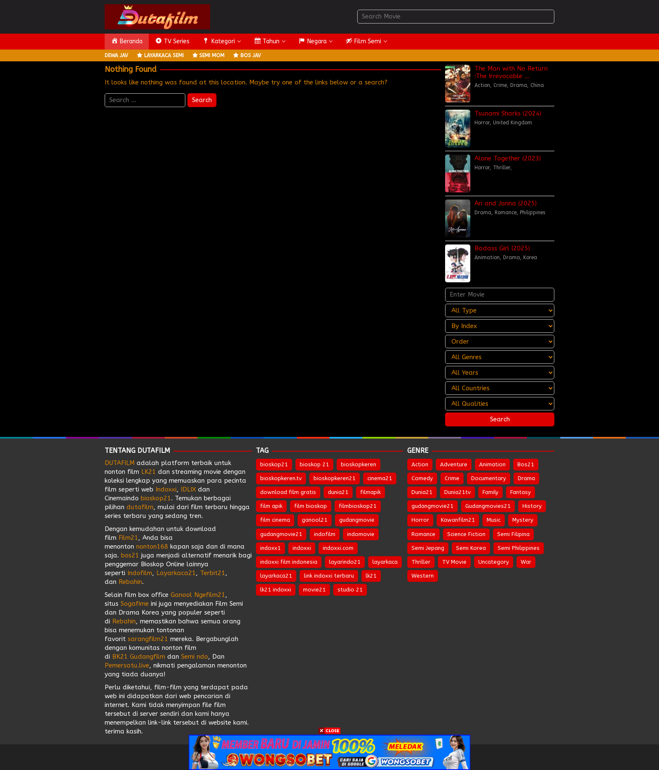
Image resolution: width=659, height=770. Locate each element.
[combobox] (455, 17)
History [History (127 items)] (532, 506)
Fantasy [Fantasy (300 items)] (520, 492)
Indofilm (139, 573)
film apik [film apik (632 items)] (271, 506)
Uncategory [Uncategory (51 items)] (493, 562)
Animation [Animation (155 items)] (492, 464)
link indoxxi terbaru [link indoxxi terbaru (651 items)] (329, 576)
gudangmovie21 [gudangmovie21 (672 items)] (281, 534)
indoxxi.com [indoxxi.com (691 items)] (338, 548)
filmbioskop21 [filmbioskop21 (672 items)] (358, 506)
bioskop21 (156, 498)
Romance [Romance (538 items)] (423, 534)
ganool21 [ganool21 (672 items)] (314, 520)
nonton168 (152, 546)
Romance (506, 212)
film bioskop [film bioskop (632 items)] (310, 506)
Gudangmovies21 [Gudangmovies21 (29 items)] (488, 506)
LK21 (148, 472)
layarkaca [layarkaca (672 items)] (385, 562)
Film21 (128, 537)
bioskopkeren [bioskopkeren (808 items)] (358, 464)
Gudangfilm (147, 656)
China (537, 85)
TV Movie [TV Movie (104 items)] (454, 562)
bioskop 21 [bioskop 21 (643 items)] (314, 464)
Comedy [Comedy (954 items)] (422, 478)
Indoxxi (166, 489)
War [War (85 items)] (526, 562)
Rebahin (130, 582)
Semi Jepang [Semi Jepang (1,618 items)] (427, 548)
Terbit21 (212, 573)
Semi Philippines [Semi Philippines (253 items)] (519, 548)
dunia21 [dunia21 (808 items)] (338, 492)
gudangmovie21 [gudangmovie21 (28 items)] (432, 506)
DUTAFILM (119, 463)
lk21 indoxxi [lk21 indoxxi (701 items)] (275, 589)
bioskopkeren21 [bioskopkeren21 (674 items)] (335, 478)
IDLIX (188, 489)
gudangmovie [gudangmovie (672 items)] (356, 520)
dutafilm (140, 507)
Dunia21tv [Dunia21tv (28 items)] (457, 492)
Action (482, 85)
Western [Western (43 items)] (422, 576)
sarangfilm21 (149, 639)
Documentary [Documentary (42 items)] (488, 478)
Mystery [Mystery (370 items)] (522, 520)
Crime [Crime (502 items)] (452, 478)
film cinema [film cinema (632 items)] (275, 520)
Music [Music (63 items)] (494, 520)
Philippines (532, 212)
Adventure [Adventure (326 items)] (453, 464)
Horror (482, 123)
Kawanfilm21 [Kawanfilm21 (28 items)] (458, 520)
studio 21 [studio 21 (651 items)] (350, 589)
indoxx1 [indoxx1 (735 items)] (270, 548)
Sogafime (135, 603)
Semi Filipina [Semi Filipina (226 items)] (513, 534)
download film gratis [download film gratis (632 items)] (288, 492)
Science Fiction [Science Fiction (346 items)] (466, 534)
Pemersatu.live (127, 665)
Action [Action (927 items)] (419, 464)
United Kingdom (512, 123)
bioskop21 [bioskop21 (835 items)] (274, 464)
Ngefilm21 (209, 595)
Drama (518, 85)
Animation (487, 257)
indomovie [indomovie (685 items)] (360, 534)
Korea (530, 257)
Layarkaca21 (176, 573)
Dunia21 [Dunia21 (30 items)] (421, 492)
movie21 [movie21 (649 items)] (314, 589)
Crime (500, 85)
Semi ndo (194, 656)
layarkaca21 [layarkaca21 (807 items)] (276, 576)
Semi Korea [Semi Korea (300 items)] (471, 548)
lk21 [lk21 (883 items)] (371, 576)
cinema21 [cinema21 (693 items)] (379, 478)
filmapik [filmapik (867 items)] (370, 492)
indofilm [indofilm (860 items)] (324, 534)
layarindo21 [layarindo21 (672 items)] (345, 562)
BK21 (120, 656)
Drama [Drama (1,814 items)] (526, 478)
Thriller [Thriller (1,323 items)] (420, 562)
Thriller (501, 168)
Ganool (181, 595)
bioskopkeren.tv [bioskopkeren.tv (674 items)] (281, 478)
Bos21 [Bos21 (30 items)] (525, 464)
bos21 (130, 555)
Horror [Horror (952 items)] (420, 520)
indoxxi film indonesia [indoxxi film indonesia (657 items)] (288, 562)
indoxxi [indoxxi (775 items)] (302, 548)
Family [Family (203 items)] (490, 492)
